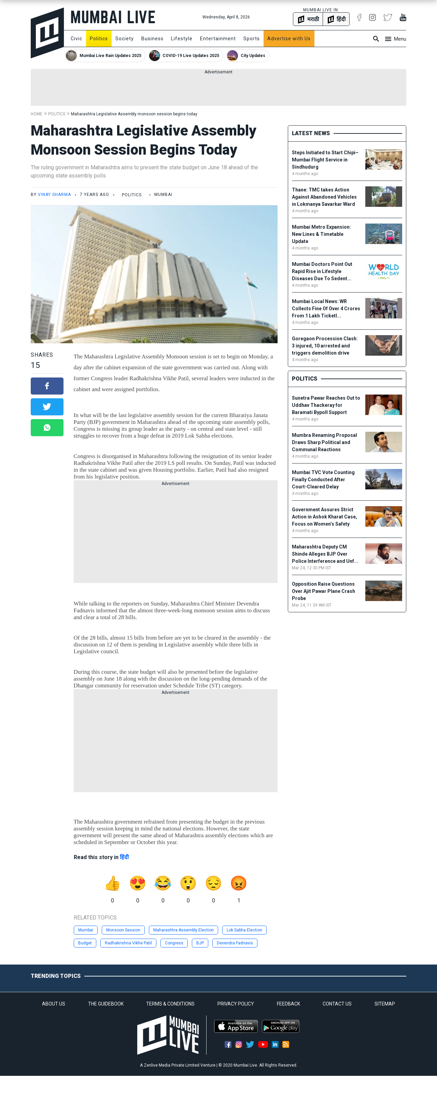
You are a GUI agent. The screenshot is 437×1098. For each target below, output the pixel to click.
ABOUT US (53, 1004)
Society (124, 38)
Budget (85, 943)
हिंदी (124, 857)
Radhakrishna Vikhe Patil (128, 943)
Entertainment (218, 38)
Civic (76, 38)
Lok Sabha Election (244, 930)
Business (152, 38)
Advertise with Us (289, 38)
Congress (174, 943)
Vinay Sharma (54, 194)
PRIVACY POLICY (235, 1004)
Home (36, 114)
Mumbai (85, 930)
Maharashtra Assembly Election (183, 930)
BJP (200, 943)
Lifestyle (182, 38)
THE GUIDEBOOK (106, 1004)
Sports (251, 38)
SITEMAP (385, 1004)
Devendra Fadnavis (235, 943)
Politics (99, 38)
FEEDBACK (288, 1004)
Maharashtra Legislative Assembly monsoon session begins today (134, 114)
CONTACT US (337, 1004)
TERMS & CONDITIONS (170, 1004)
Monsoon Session (123, 930)
